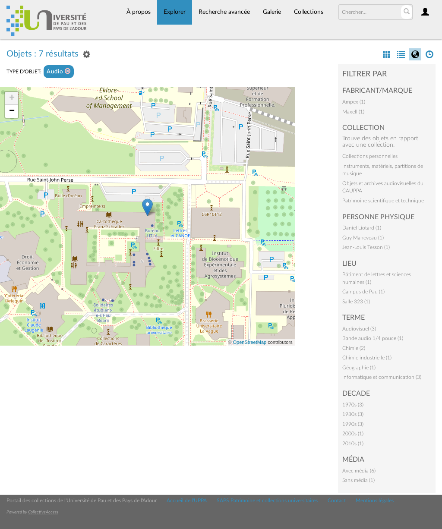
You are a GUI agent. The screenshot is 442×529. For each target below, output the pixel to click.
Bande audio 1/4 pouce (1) (372, 338)
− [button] (12, 111)
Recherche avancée (224, 12)
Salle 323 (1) (356, 301)
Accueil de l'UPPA (187, 500)
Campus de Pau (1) (363, 291)
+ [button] (12, 98)
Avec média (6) (359, 470)
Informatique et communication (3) (381, 377)
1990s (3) (352, 424)
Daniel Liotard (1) (361, 227)
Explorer (175, 12)
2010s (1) (352, 443)
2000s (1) (352, 433)
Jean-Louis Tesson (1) (366, 247)
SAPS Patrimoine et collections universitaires (267, 500)
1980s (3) (352, 414)
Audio (59, 71)
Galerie (272, 12)
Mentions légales (375, 500)
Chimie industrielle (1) (366, 357)
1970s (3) (352, 404)
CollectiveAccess (43, 512)
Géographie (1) (359, 367)
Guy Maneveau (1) (363, 237)
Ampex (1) (353, 101)
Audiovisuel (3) (359, 328)
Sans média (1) (358, 480)
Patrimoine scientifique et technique (383, 200)
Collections (308, 12)
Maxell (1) (353, 111)
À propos (138, 12)
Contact (337, 500)
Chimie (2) (353, 348)
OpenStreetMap (249, 342)
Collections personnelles (370, 156)
